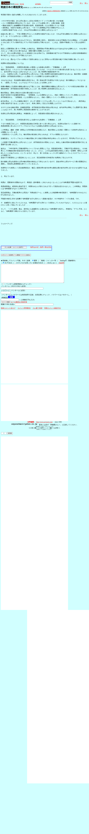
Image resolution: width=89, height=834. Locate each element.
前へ (86, 3)
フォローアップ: (7, 224)
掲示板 (22, 4)
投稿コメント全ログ (8, 312)
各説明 (61, 263)
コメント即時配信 (24, 312)
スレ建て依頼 (37, 312)
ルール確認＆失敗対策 (19, 306)
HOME (17, 4)
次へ (81, 3)
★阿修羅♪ (38, 4)
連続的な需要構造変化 (53, 11)
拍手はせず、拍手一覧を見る (41, 247)
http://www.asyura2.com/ (44, 425)
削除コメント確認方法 (52, 312)
